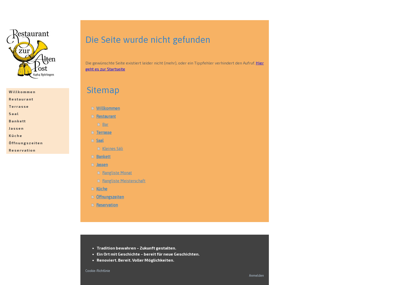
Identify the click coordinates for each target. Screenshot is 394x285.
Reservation (22, 150)
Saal (14, 114)
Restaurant (21, 99)
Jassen (16, 128)
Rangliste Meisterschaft (123, 181)
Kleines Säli (112, 148)
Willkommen (22, 92)
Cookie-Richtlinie (97, 271)
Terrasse (19, 106)
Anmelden (256, 275)
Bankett (17, 121)
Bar (105, 124)
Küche (15, 135)
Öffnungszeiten (26, 143)
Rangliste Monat (117, 172)
